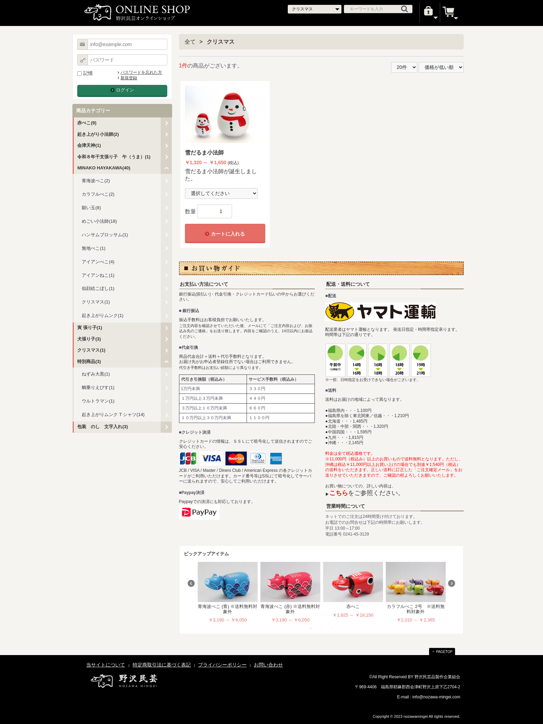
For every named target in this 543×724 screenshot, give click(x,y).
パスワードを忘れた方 (141, 72)
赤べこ (353, 606)
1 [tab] (311, 628)
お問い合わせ (268, 665)
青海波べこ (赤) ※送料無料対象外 (290, 609)
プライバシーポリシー (222, 665)
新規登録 (129, 78)
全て (190, 42)
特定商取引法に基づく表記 (162, 665)
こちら (338, 492)
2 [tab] (321, 628)
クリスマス (220, 42)
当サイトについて (105, 665)
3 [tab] (331, 628)
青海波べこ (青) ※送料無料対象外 (227, 609)
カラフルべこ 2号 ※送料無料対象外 (416, 609)
